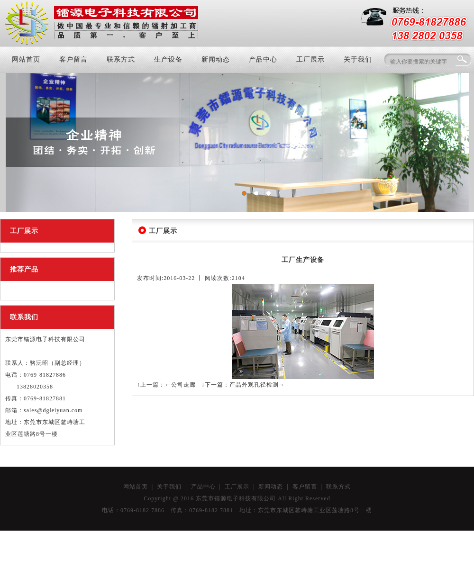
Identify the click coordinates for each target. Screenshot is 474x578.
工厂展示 (310, 59)
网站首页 (26, 59)
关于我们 (358, 59)
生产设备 (168, 59)
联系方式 (121, 59)
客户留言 (73, 59)
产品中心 (263, 59)
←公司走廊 (180, 384)
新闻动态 (215, 59)
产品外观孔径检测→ (257, 384)
